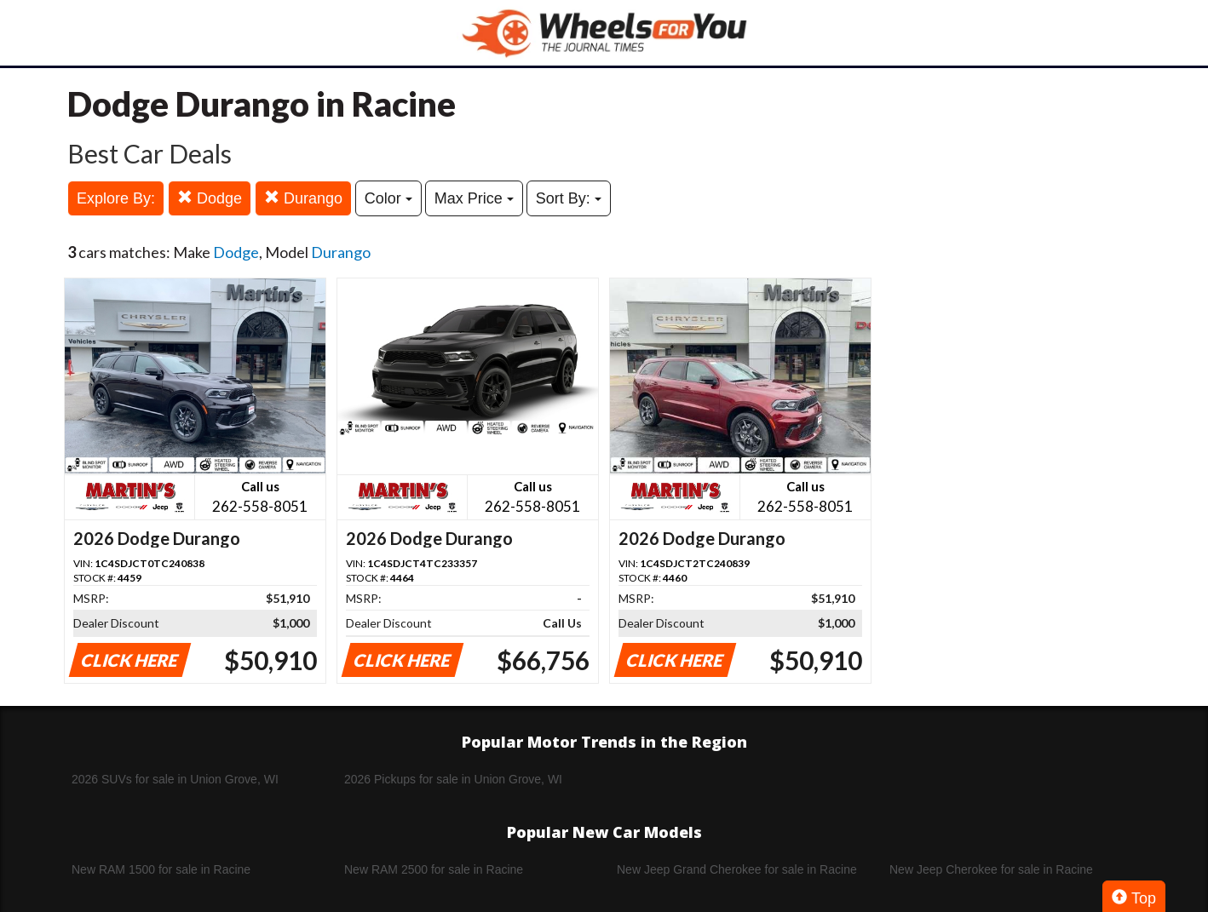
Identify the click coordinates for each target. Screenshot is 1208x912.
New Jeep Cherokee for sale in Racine (991, 869)
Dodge (209, 198)
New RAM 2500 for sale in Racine (433, 869)
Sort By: (568, 198)
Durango (303, 198)
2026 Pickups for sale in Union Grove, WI (453, 779)
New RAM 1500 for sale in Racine (161, 869)
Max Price (474, 198)
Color (388, 198)
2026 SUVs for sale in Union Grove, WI (175, 779)
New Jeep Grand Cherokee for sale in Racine (737, 869)
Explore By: (116, 198)
